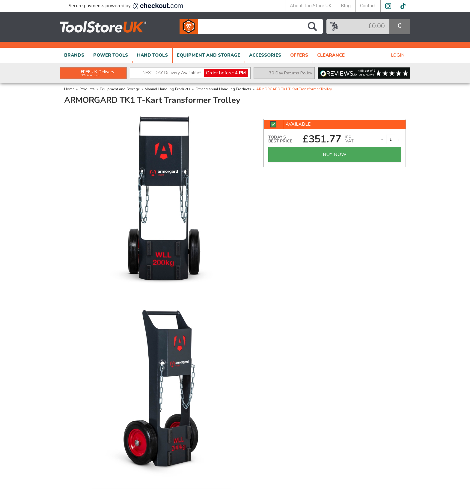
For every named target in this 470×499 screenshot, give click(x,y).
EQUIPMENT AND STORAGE (208, 55)
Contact (368, 6)
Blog (346, 6)
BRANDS (74, 55)
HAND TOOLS (152, 55)
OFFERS (299, 55)
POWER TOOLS (110, 55)
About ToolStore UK (311, 6)
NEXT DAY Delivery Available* (195, 73)
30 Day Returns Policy (290, 73)
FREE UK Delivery (97, 73)
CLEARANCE (331, 55)
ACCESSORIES (265, 55)
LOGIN (397, 55)
